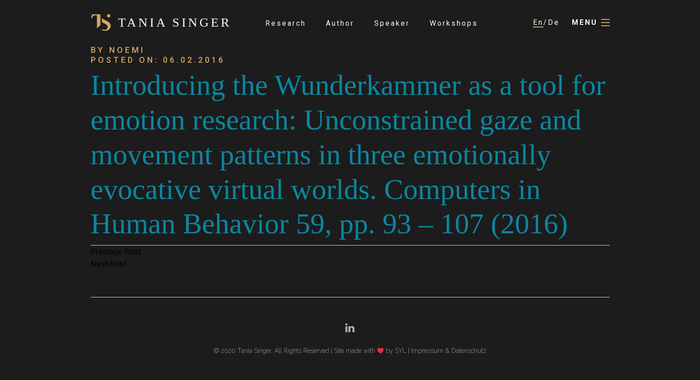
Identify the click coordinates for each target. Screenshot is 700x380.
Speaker (392, 23)
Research (285, 23)
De (554, 22)
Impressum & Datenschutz (449, 350)
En (538, 22)
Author (340, 23)
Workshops (454, 23)
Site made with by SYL (370, 350)
